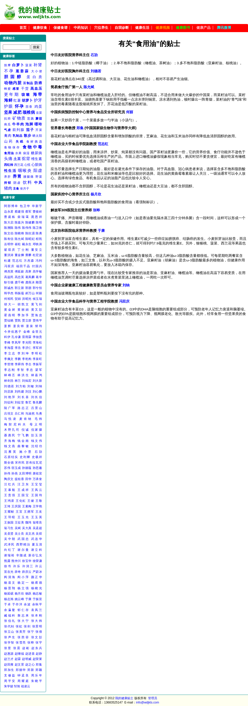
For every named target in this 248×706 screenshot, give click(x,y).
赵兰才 (9, 659)
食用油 (9, 153)
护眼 (8, 106)
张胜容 (23, 637)
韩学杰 (9, 293)
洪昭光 (27, 299)
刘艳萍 (10, 397)
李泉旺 (37, 359)
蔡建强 (19, 211)
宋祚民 (20, 462)
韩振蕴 (19, 293)
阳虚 (37, 170)
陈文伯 (9, 233)
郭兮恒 (37, 288)
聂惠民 (10, 435)
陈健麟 (30, 222)
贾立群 (27, 320)
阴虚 (17, 183)
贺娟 (18, 299)
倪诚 (25, 429)
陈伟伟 (27, 228)
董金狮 (19, 255)
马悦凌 (10, 419)
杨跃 (28, 593)
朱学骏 (8, 686)
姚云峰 (19, 599)
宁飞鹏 (23, 435)
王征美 (19, 522)
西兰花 (18, 165)
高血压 (36, 88)
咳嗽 (26, 95)
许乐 (17, 566)
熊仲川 (16, 561)
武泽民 (9, 544)
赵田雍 (9, 664)
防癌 (38, 83)
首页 (23, 28)
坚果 (8, 112)
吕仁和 (19, 413)
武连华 (36, 539)
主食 (16, 188)
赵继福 (19, 653)
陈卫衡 (37, 228)
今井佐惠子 (13, 331)
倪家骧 (36, 429)
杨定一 (23, 582)
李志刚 (9, 370)
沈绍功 (36, 446)
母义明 (36, 424)
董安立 (36, 250)
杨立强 (23, 588)
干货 (25, 88)
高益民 (9, 277)
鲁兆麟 (37, 402)
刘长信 (36, 397)
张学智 (9, 642)
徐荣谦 (37, 561)
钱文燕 (10, 446)
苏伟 (7, 468)
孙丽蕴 (27, 468)
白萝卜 (18, 65)
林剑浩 (9, 380)
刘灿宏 (27, 380)
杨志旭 (9, 599)
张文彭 (36, 637)
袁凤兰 (36, 610)
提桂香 (19, 479)
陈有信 (9, 239)
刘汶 (28, 391)
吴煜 (39, 533)
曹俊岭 (37, 211)
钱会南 (23, 441)
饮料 (27, 182)
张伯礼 (10, 621)
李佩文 (9, 359)
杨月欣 (19, 593)
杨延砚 (9, 593)
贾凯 (18, 320)
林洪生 (23, 375)
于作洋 (17, 604)
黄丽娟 (23, 309)
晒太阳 (37, 136)
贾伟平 (37, 320)
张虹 (19, 626)
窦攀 (28, 255)
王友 (38, 511)
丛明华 (9, 244)
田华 (28, 479)
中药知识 (81, 28)
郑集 (39, 664)
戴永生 (27, 244)
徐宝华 (27, 561)
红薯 (17, 100)
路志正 (23, 408)
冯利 (38, 260)
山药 (9, 141)
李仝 (28, 364)
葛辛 (39, 277)
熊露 (7, 561)
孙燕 (14, 473)
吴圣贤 (9, 533)
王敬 (38, 501)
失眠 (20, 141)
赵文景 (19, 664)
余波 (27, 604)
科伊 (7, 337)
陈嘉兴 (19, 222)
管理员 (152, 698)
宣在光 (9, 572)
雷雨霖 (27, 337)
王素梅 (27, 506)
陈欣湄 (30, 233)
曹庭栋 (10, 217)
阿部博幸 (11, 206)
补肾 (37, 65)
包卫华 (25, 206)
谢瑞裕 (9, 555)
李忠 (30, 370)
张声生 (10, 637)
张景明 (37, 626)
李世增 (9, 364)
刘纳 (38, 386)
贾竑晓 (9, 320)
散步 (27, 135)
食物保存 (12, 147)
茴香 (29, 106)
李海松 (37, 342)
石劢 (38, 451)
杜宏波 (37, 255)
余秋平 (37, 604)
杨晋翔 (10, 588)
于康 (28, 599)
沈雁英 (10, 451)
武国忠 (23, 539)
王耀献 (9, 511)
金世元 (37, 331)
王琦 (7, 506)
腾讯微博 (224, 28)
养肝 (7, 176)
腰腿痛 (28, 176)
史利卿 (25, 457)
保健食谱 (60, 28)
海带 (37, 94)
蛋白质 (34, 77)
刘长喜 (23, 397)
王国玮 (36, 495)
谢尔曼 (23, 550)
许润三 (28, 566)
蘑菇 (38, 118)
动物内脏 (13, 83)
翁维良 (37, 522)
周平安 (10, 681)
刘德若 (9, 386)
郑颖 (38, 670)
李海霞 (9, 348)
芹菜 (38, 130)
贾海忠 (36, 315)
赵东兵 (36, 648)
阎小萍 (23, 577)
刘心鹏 (37, 391)
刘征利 (9, 402)
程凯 (39, 239)
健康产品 (203, 28)
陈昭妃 (30, 239)
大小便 (36, 71)
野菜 (38, 176)
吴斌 (18, 528)
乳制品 (18, 136)
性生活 (10, 171)
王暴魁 (10, 490)
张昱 (8, 648)
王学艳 (37, 506)
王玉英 (36, 517)
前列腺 (18, 130)
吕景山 (36, 408)
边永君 (9, 211)
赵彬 (26, 648)
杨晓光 (36, 588)
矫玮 (38, 326)
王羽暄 (10, 517)
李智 (21, 370)
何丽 (39, 293)
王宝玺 (36, 484)
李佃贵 (37, 337)
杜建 (7, 260)
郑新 (30, 670)
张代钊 (9, 626)
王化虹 (21, 501)
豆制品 (28, 83)
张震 (17, 648)
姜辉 (8, 326)
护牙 (38, 100)
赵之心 (30, 664)
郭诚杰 (9, 288)
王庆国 (16, 506)
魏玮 (28, 522)
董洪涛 (9, 255)
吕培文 (9, 413)
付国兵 (37, 266)
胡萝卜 (27, 100)
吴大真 (27, 528)
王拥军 (29, 511)
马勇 (39, 413)
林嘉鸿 (36, 375)
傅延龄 (19, 271)
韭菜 (39, 113)
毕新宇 (37, 206)
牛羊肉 (18, 124)
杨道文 (10, 582)
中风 (38, 182)
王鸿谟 (9, 501)
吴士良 (19, 533)
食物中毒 (32, 147)
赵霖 (18, 659)
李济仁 (27, 348)
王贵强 (10, 495)
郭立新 (19, 288)
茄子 (30, 130)
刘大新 (37, 380)
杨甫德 (36, 582)
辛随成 (21, 555)
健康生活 (142, 28)
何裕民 (9, 299)
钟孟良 (23, 675)
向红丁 (10, 550)
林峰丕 (10, 375)
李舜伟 (19, 364)
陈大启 (9, 222)
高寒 (28, 271)
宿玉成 (16, 468)
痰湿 (26, 153)
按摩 (7, 65)
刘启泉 (9, 391)
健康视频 (163, 28)
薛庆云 (27, 572)
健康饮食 (40, 28)
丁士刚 (23, 250)
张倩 (38, 631)
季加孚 (23, 315)
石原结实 (11, 457)
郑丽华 (21, 670)
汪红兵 (10, 484)
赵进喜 (30, 653)
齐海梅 (10, 441)
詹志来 (23, 615)
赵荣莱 (37, 659)
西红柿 (8, 165)
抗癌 (7, 118)
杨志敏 (37, 593)
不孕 (9, 71)
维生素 (36, 159)
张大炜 (36, 621)
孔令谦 (16, 337)
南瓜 (7, 124)
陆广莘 (10, 408)
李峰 (7, 342)
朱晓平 (36, 681)
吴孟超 (37, 528)
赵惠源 (9, 653)
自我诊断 (122, 28)
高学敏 (37, 271)
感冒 (15, 88)
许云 (38, 566)
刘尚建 (19, 391)
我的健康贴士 (124, 698)
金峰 (26, 331)
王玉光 (23, 517)
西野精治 (23, 544)
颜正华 (36, 577)
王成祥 (23, 490)
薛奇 (18, 572)
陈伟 (18, 228)
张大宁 (23, 621)
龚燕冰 (30, 282)
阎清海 (10, 577)
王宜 (19, 511)
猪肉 (8, 188)
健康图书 (183, 28)
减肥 (17, 112)
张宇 (38, 642)
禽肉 (8, 135)
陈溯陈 (9, 228)
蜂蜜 (7, 88)
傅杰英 (9, 271)
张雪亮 (21, 642)
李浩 (18, 348)
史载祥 (37, 457)
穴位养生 (101, 28)
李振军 (37, 364)
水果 (18, 153)
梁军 (38, 370)
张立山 (9, 631)
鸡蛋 (38, 106)
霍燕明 (10, 315)
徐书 (8, 566)
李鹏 (18, 359)
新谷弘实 (35, 555)
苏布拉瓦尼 (34, 462)
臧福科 (10, 615)
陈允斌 (19, 239)
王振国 (9, 522)
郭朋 (28, 288)
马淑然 (30, 413)
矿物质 (19, 118)
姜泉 (30, 326)
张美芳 (21, 631)
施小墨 (25, 451)
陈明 (39, 222)
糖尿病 (36, 153)
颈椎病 (29, 112)
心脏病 (36, 165)
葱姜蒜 (22, 71)
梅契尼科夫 (15, 424)
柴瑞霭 (23, 217)
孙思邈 (37, 468)
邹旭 (17, 686)
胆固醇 (13, 77)
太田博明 (25, 473)
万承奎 (37, 479)
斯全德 (9, 462)
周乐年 (36, 675)
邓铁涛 (37, 244)
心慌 (27, 165)
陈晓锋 (19, 233)
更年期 (11, 94)
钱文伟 (36, 441)
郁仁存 (23, 610)
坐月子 (24, 188)
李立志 (10, 353)
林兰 (18, 380)
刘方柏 (21, 386)
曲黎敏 (23, 446)
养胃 (17, 176)
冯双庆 (9, 266)
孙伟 (7, 473)
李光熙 (27, 342)
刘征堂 (19, 402)
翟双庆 (10, 250)
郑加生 (9, 670)
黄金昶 (10, 309)
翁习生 (9, 528)
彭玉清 (36, 435)
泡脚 (29, 124)
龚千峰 (19, 282)
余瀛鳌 (10, 610)
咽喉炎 (25, 170)
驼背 (26, 158)
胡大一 (10, 304)
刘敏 (30, 386)
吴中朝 (10, 539)
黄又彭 (36, 309)
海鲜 (8, 100)
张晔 (30, 642)
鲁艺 (28, 402)
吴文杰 (30, 533)
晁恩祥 (36, 217)
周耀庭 (23, 681)
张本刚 (36, 615)
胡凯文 (23, 304)
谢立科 (36, 550)
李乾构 (27, 359)
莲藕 (30, 118)
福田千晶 (23, 266)
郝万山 (30, 293)
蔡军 (28, 211)
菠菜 (28, 65)
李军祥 (37, 348)
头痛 (8, 158)
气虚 (7, 130)
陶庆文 (9, 479)
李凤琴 (16, 342)
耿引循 (9, 282)
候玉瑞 (37, 299)
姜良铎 (19, 326)
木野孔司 (12, 429)
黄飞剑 (36, 304)
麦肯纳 (25, 419)
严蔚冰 (37, 572)
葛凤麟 (30, 277)
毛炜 (38, 419)
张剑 (27, 626)
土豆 (17, 159)
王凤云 (36, 490)
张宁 (30, 631)
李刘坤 (23, 353)
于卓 (7, 604)
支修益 (10, 675)
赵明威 (27, 659)
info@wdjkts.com (147, 702)
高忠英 (19, 277)
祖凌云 (25, 686)
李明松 (36, 353)
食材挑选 (34, 141)
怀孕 (19, 106)
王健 (30, 501)
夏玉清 (37, 544)
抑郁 (8, 183)
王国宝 (23, 495)
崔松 (18, 244)
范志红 (17, 260)
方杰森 (29, 260)
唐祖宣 (37, 473)
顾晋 (39, 282)
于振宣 (37, 599)
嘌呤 (38, 124)
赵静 (39, 653)
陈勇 (39, 233)
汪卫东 (23, 484)
